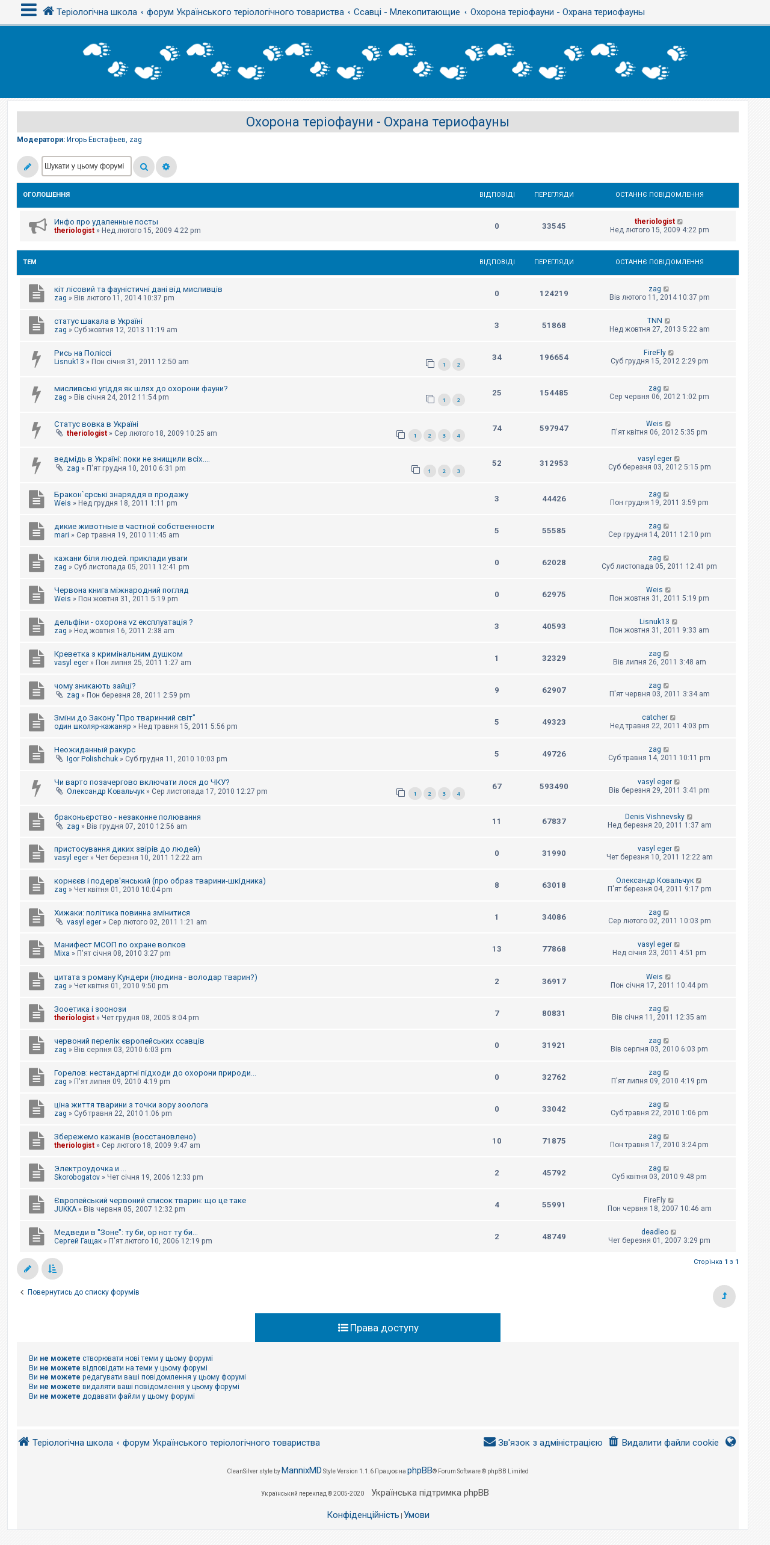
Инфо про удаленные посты (106, 221)
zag (135, 139)
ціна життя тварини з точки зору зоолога (131, 1104)
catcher (655, 717)
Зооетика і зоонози (90, 1009)
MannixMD (302, 1470)
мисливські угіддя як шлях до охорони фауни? (141, 388)
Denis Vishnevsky (655, 817)
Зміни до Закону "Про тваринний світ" (125, 717)
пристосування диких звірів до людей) (127, 848)
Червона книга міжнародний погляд (121, 590)
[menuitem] (663, 1443)
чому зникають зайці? (95, 685)
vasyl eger (655, 458)
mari (61, 535)
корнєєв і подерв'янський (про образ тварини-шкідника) (160, 880)
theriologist (74, 230)
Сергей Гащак (78, 1241)
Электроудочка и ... (90, 1168)
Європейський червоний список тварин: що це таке (150, 1200)
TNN (654, 321)
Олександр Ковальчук (105, 791)
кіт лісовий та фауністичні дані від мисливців (138, 289)
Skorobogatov (77, 1177)
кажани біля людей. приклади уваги (121, 558)
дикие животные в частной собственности (134, 526)
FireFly (655, 352)
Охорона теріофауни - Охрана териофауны (378, 121)
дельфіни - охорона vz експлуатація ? (123, 622)
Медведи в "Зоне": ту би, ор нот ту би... (126, 1232)
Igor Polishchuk (92, 759)
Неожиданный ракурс (94, 749)
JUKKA (65, 1209)
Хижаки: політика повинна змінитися (122, 912)
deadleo (654, 1232)
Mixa (62, 953)
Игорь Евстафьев (96, 139)
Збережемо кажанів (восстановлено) (125, 1136)
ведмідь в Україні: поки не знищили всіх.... (132, 458)
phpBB (420, 1470)
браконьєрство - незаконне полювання (127, 817)
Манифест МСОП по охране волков (120, 944)
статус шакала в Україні (98, 321)
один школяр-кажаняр (92, 726)
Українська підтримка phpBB (430, 1492)
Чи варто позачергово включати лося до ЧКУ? (142, 782)
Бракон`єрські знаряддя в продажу (121, 494)
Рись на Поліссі (82, 353)
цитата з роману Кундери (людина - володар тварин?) (155, 977)
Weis (654, 424)
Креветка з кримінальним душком (118, 653)
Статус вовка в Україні (96, 424)
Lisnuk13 (69, 362)
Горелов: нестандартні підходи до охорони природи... (155, 1072)
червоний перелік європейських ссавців (129, 1040)
